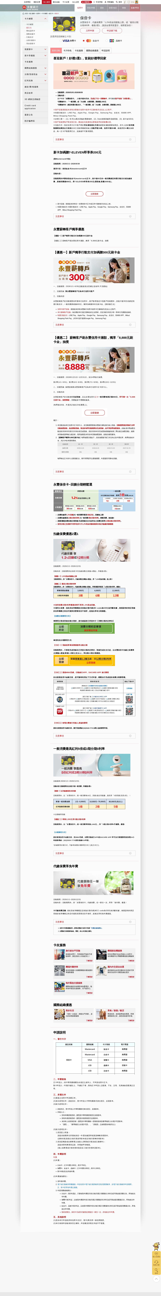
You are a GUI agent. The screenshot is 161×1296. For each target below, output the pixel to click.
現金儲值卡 (30, 43)
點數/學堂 (135, 8)
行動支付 (29, 37)
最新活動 (56, 50)
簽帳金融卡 (30, 34)
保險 (124, 8)
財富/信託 (113, 8)
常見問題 (99, 2)
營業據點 (110, 2)
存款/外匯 (91, 8)
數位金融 (56, 2)
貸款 (102, 8)
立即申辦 (90, 30)
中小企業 (66, 2)
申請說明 (106, 50)
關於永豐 (37, 2)
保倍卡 (57, 13)
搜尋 (120, 2)
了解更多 (89, 961)
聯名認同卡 (30, 31)
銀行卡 (51, 13)
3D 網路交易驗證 (32, 99)
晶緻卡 (119, 41)
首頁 (26, 13)
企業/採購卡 (31, 40)
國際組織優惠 (92, 50)
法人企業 (75, 2)
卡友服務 (29, 62)
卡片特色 (67, 50)
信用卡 (80, 8)
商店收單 (29, 93)
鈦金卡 (96, 41)
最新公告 (29, 115)
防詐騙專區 (30, 121)
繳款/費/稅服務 (31, 87)
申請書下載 (112, 30)
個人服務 (46, 2)
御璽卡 (73, 41)
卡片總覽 (44, 13)
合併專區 (27, 2)
